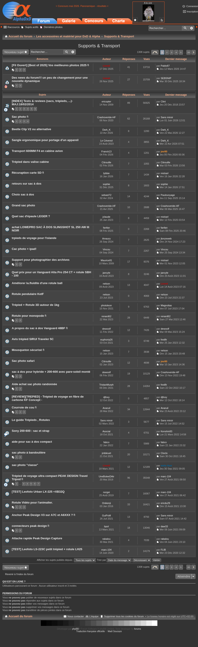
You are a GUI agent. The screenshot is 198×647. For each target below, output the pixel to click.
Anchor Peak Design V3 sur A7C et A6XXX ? (42, 515)
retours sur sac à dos (26, 183)
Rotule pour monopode (28, 315)
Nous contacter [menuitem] (75, 616)
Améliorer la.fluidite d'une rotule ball (37, 283)
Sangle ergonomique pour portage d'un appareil (45, 140)
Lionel (106, 65)
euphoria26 (106, 339)
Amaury (106, 238)
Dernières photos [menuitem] (53, 27)
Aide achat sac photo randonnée (34, 384)
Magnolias (166, 305)
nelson (106, 283)
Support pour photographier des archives (40, 259)
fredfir (164, 339)
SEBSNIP (166, 78)
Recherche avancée (191, 28)
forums (137, 629)
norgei (106, 492)
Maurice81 (106, 260)
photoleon (106, 305)
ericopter (106, 101)
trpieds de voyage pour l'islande (34, 238)
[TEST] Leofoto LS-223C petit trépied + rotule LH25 (47, 549)
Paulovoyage (168, 195)
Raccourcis (14, 27)
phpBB (75, 629)
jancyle (106, 272)
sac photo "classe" (25, 465)
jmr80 (164, 151)
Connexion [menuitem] (192, 6)
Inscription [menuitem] (192, 11)
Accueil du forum (20, 616)
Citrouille (106, 162)
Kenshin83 (166, 431)
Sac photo (19, 116)
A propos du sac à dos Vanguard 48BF (38, 328)
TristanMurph (106, 384)
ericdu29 (165, 503)
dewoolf (106, 328)
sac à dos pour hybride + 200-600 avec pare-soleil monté (51, 371)
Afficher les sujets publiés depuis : (66, 560)
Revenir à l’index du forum (19, 574)
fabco (106, 442)
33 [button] (188, 52)
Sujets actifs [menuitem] (31, 27)
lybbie (106, 173)
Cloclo (164, 453)
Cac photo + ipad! (24, 249)
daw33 (164, 526)
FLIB (163, 549)
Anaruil (106, 408)
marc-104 (166, 476)
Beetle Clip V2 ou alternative (31, 129)
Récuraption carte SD (27, 172)
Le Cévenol (106, 140)
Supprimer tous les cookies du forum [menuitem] (124, 616)
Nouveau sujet (14, 52)
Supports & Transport (99, 45)
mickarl (164, 173)
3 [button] (171, 52)
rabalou (106, 539)
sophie (106, 184)
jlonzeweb (166, 238)
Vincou (106, 249)
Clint (163, 101)
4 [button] (176, 52)
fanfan (106, 227)
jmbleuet (106, 453)
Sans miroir (167, 117)
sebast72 (106, 195)
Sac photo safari (23, 360)
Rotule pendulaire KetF (28, 294)
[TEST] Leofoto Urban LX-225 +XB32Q (38, 491)
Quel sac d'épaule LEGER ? (31, 216)
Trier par (114, 560)
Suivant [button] (193, 52)
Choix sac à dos (23, 194)
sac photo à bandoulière (29, 452)
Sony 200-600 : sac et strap (30, 430)
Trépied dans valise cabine (30, 161)
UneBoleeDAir (106, 476)
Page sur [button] (154, 52)
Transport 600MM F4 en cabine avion (37, 151)
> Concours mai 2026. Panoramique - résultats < (82, 6)
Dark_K (106, 129)
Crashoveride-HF (106, 117)
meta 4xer (166, 465)
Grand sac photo (23, 205)
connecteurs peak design (29, 526)
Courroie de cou (23, 407)
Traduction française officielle (90, 631)
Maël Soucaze (115, 631)
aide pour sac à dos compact (32, 441)
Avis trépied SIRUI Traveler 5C (33, 339)
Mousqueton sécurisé (27, 350)
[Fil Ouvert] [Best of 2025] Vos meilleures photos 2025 (49, 65)
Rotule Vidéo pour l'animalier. (32, 502)
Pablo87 (165, 65)
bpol (106, 526)
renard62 (106, 316)
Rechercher (185, 28)
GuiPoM (106, 515)
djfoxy (106, 397)
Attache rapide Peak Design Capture (37, 538)
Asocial (106, 431)
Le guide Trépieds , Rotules (31, 420)
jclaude (106, 216)
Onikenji (106, 503)
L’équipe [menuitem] (94, 616)
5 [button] (181, 52)
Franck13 (106, 151)
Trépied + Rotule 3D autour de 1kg (35, 305)
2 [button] (167, 52)
